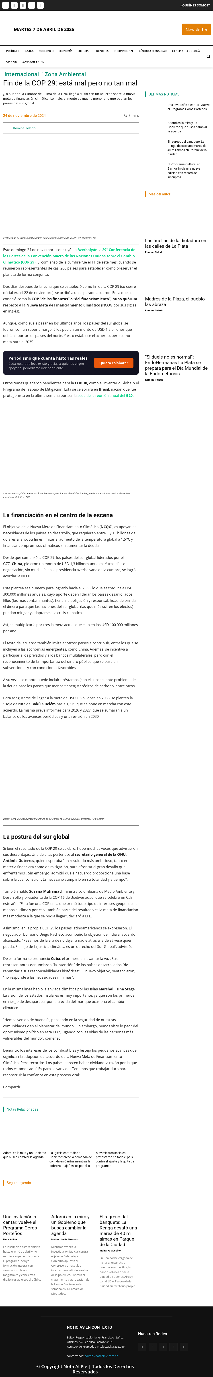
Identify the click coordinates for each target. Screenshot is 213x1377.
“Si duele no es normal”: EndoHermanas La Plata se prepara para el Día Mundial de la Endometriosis (176, 355)
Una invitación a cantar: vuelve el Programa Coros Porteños (20, 1223)
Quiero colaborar (113, 363)
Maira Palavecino (110, 1248)
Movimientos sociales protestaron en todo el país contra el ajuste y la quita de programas (116, 1156)
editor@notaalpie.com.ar (101, 1354)
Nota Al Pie (10, 1237)
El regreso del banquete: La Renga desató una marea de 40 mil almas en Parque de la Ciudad (118, 1228)
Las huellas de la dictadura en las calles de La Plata (175, 233)
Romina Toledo (24, 128)
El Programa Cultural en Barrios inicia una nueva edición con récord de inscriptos (187, 162)
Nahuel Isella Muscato (64, 1237)
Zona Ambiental (65, 74)
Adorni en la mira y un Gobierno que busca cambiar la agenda (70, 1223)
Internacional (21, 74)
